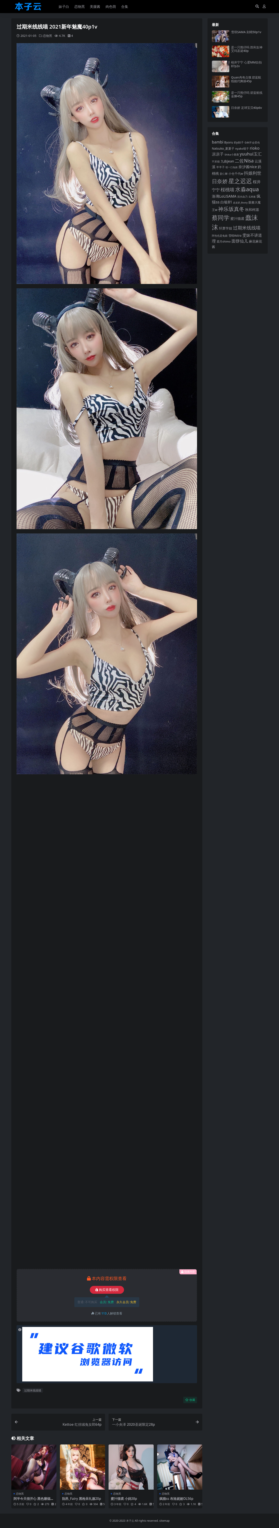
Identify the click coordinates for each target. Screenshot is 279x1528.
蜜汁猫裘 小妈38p (124, 1498)
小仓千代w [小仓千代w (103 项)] (235, 173)
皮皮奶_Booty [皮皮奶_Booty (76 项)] (240, 202)
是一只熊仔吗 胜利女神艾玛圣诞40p (246, 49)
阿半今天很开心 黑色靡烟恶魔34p (34, 1500)
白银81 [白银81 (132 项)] (226, 202)
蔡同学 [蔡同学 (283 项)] (221, 218)
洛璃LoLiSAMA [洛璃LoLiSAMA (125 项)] (224, 196)
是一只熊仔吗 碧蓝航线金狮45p (246, 94)
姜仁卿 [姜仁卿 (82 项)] (224, 173)
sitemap (164, 1521)
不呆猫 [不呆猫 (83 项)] (216, 161)
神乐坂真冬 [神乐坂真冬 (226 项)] (231, 208)
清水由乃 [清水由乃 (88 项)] (242, 196)
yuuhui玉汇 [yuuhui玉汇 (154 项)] (251, 154)
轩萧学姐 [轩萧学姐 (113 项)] (225, 228)
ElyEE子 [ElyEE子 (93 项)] (239, 142)
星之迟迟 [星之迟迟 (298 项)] (240, 181)
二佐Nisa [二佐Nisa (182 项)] (244, 160)
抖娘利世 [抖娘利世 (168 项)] (252, 173)
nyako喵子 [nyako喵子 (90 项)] (242, 148)
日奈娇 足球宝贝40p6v (246, 108)
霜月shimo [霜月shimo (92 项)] (224, 241)
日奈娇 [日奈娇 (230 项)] (220, 181)
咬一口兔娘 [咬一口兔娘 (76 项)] (232, 167)
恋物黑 (47, 36)
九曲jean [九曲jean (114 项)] (227, 161)
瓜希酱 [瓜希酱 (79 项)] (252, 196)
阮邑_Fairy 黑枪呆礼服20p (81, 1498)
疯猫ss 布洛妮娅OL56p (176, 1498)
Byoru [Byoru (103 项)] (228, 142)
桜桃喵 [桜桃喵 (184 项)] (227, 189)
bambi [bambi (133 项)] (217, 142)
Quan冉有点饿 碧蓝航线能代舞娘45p (246, 79)
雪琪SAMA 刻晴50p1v (246, 32)
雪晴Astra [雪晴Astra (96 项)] (235, 236)
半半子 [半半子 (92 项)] (220, 167)
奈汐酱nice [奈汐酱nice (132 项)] (247, 166)
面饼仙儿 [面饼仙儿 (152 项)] (239, 241)
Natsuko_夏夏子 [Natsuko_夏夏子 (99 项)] (223, 148)
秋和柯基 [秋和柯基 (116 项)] (252, 209)
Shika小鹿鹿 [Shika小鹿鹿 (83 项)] (232, 154)
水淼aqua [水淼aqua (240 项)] (247, 189)
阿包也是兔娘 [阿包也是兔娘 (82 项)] (220, 235)
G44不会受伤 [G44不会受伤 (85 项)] (252, 142)
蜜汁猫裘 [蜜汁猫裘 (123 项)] (237, 218)
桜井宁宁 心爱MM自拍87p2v (246, 64)
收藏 (190, 1400)
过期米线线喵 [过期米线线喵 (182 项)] (246, 227)
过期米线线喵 (32, 1390)
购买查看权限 (107, 1290)
